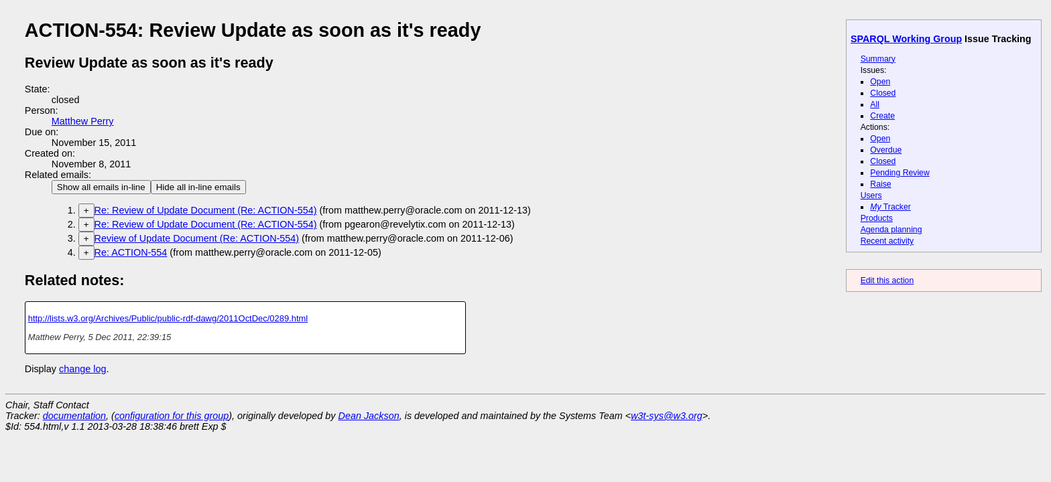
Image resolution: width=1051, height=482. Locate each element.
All (874, 104)
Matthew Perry (83, 121)
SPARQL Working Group (906, 38)
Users (871, 195)
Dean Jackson (368, 415)
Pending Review (899, 172)
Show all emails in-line (101, 187)
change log (82, 369)
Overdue (886, 150)
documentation (74, 415)
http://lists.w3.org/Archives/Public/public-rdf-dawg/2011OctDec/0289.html (168, 318)
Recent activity (887, 241)
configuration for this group (172, 415)
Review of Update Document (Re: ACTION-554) (197, 238)
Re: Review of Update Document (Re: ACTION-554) (206, 210)
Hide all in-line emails (198, 187)
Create (882, 115)
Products (877, 218)
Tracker (890, 207)
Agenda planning (891, 229)
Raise (880, 184)
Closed (882, 93)
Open (880, 81)
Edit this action (887, 280)
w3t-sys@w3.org (666, 415)
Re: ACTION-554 (131, 252)
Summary (878, 59)
